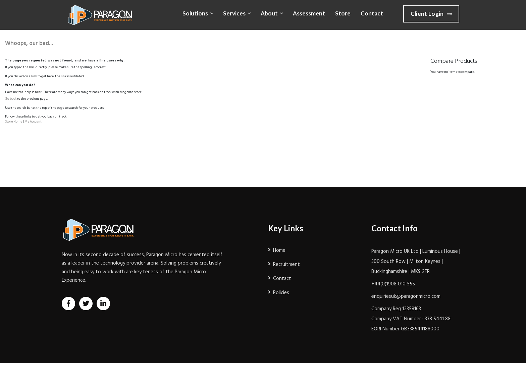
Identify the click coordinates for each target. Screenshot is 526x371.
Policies (281, 293)
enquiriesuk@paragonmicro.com (405, 296)
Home (279, 250)
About (269, 13)
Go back (10, 98)
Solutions (195, 13)
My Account (33, 121)
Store (343, 13)
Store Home (13, 121)
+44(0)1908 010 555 (393, 284)
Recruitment (286, 265)
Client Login (431, 14)
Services (234, 13)
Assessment (309, 13)
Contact (372, 13)
